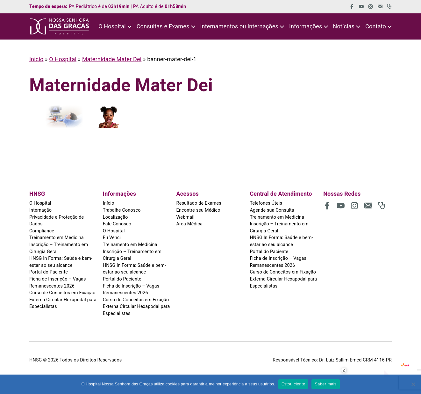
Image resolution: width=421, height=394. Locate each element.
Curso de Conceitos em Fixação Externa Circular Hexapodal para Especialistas (62, 299)
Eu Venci (112, 237)
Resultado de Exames (198, 203)
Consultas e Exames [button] (163, 26)
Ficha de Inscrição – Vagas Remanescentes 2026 (57, 282)
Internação (40, 210)
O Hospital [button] (112, 26)
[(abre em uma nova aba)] (349, 6)
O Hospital (62, 59)
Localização (115, 217)
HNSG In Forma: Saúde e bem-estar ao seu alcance (60, 262)
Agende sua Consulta (272, 210)
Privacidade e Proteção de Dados (56, 221)
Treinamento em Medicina (56, 237)
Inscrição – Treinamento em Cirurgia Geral (58, 248)
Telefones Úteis (266, 203)
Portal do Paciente (48, 272)
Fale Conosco (117, 224)
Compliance (41, 231)
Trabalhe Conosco (122, 210)
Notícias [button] (343, 26)
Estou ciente (293, 384)
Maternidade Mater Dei (111, 59)
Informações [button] (305, 26)
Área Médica (189, 224)
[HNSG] (59, 26)
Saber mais (325, 384)
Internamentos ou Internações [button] (239, 26)
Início (36, 59)
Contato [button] (375, 26)
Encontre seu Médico (198, 210)
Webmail (185, 217)
